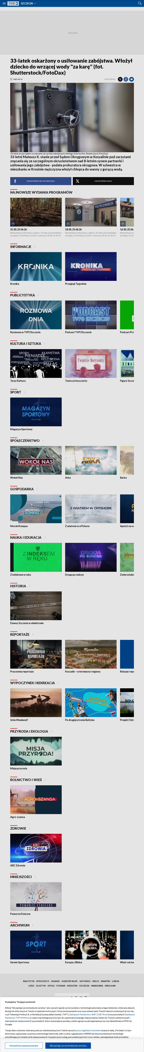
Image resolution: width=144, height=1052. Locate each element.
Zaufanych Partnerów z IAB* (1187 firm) (88, 1014)
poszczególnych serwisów (88, 1030)
